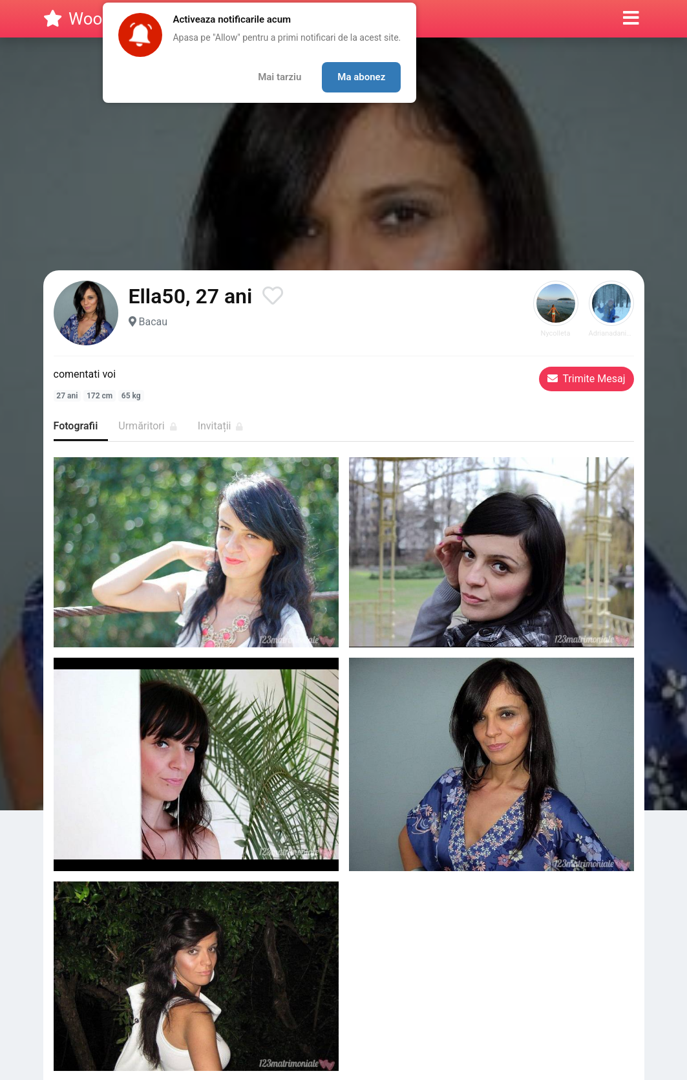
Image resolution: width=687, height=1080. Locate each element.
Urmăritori (147, 426)
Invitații (221, 426)
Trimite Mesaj (586, 379)
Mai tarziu (279, 77)
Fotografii (76, 426)
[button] (631, 19)
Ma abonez (361, 77)
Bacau (152, 322)
